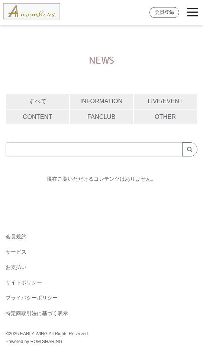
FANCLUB (101, 116)
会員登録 (164, 12)
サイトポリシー (24, 282)
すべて (37, 101)
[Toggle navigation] (192, 12)
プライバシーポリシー (32, 298)
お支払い (16, 267)
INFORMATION (101, 101)
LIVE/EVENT (165, 101)
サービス (16, 252)
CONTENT (37, 116)
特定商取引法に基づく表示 (37, 313)
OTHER (165, 116)
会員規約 (16, 237)
